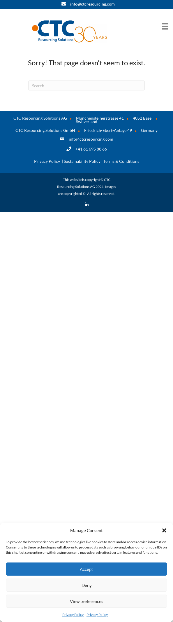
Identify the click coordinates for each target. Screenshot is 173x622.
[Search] (86, 85)
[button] (164, 530)
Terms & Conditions (121, 161)
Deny (87, 585)
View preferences (86, 601)
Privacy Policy (73, 614)
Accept (86, 569)
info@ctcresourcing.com (91, 139)
